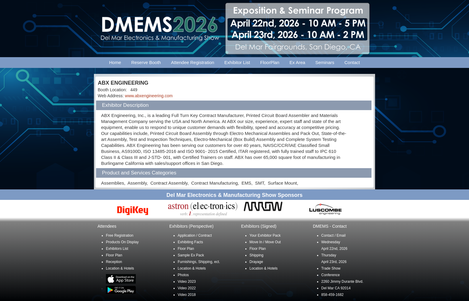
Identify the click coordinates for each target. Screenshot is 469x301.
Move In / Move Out (265, 242)
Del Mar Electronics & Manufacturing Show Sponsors (234, 195)
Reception (114, 262)
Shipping (256, 255)
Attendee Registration (192, 62)
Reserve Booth (146, 62)
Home (115, 62)
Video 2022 (187, 288)
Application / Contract (195, 235)
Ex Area (297, 62)
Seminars (324, 62)
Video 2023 (187, 281)
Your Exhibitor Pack (265, 235)
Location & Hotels (120, 268)
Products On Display (122, 242)
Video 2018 (187, 295)
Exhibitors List (117, 249)
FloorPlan (269, 62)
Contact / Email (333, 235)
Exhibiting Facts (190, 242)
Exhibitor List (237, 62)
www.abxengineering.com (149, 95)
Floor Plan (114, 255)
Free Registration (119, 235)
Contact (352, 62)
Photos (183, 275)
